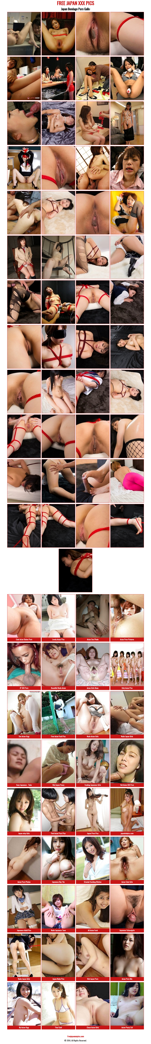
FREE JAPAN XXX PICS (75, 3)
